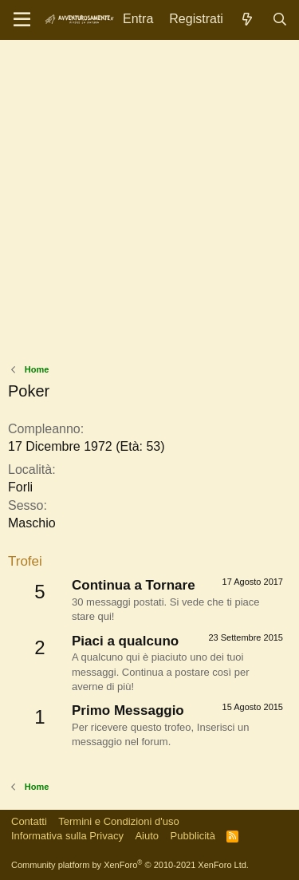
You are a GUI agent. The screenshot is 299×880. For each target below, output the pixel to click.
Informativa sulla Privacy (67, 836)
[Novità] (247, 19)
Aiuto (147, 836)
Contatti (29, 821)
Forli (20, 487)
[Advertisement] (149, 205)
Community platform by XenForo (130, 865)
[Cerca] (279, 19)
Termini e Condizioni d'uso (118, 821)
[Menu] (22, 20)
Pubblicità (193, 836)
